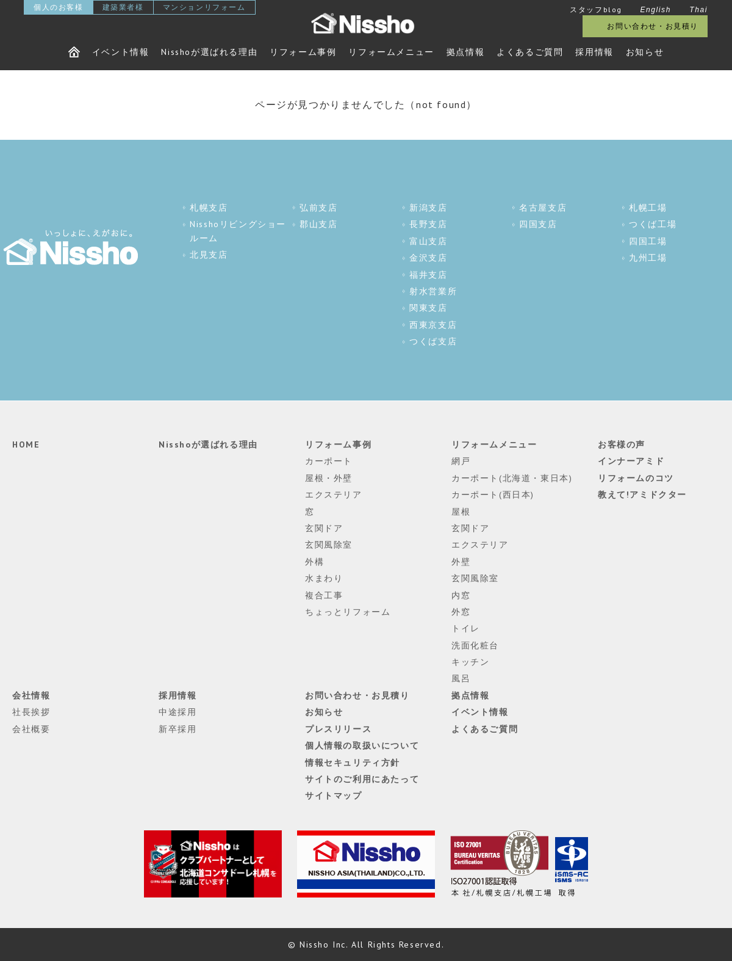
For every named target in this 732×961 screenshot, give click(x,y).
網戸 (460, 460)
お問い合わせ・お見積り (652, 26)
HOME (26, 444)
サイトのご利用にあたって (362, 779)
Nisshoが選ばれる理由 (209, 51)
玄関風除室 (329, 544)
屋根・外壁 (329, 478)
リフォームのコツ (636, 478)
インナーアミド (631, 460)
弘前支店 (318, 207)
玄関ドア (324, 528)
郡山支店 (318, 224)
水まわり (324, 578)
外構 (314, 561)
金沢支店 (428, 257)
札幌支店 (209, 207)
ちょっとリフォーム (347, 611)
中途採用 (177, 711)
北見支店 (209, 254)
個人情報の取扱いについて (362, 745)
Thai (698, 9)
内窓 (460, 595)
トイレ (465, 628)
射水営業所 (433, 291)
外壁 (460, 561)
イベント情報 (120, 51)
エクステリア (333, 494)
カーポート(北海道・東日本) (511, 478)
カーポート (329, 460)
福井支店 (428, 274)
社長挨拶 (31, 711)
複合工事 (324, 595)
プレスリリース (338, 728)
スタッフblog (596, 9)
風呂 (460, 678)
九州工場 (648, 257)
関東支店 (428, 307)
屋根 (460, 511)
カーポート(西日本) (492, 494)
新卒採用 (177, 728)
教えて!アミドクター (642, 494)
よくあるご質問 (530, 51)
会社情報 (31, 695)
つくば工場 (652, 224)
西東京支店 (433, 324)
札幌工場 (648, 207)
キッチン (470, 661)
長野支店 (428, 224)
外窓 (460, 611)
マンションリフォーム (204, 7)
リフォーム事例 (303, 51)
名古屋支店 (543, 207)
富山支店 (428, 241)
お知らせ (645, 51)
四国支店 (538, 224)
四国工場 (648, 241)
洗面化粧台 (475, 645)
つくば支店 (433, 341)
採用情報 (594, 51)
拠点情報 (465, 51)
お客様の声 (621, 444)
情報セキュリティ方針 (352, 762)
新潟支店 (428, 207)
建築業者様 (123, 7)
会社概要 (31, 728)
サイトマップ (333, 795)
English (655, 9)
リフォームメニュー (391, 51)
